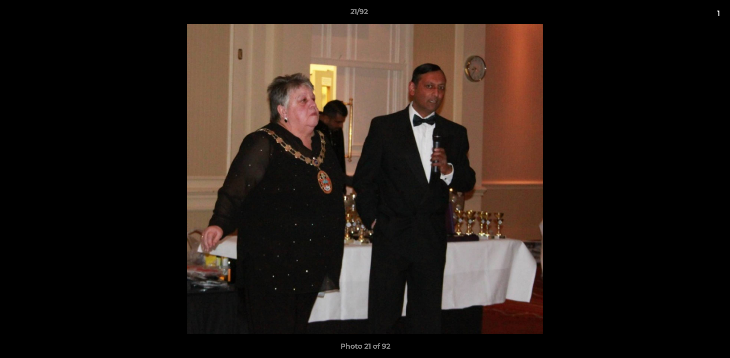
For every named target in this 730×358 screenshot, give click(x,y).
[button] (688, 14)
